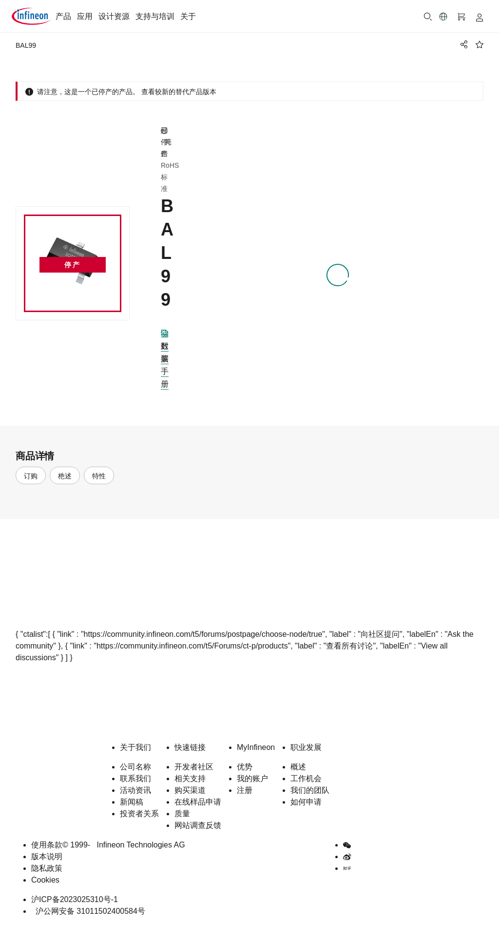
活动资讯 (135, 790)
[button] (443, 16)
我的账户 (252, 778)
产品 (63, 16)
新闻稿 (131, 802)
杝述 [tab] (65, 476)
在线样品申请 (197, 802)
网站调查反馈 (197, 825)
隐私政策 (46, 868)
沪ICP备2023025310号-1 (74, 899)
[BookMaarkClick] (479, 44)
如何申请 (306, 802)
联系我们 (135, 778)
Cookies (45, 880)
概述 (298, 767)
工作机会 (306, 778)
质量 (182, 813)
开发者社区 (193, 767)
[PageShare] (462, 44)
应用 (85, 16)
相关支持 (190, 778)
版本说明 (46, 856)
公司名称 (135, 767)
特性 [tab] (99, 476)
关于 (188, 16)
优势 (244, 767)
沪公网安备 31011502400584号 (88, 911)
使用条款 (46, 845)
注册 (244, 790)
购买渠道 (190, 790)
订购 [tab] (31, 476)
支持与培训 (154, 16)
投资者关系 (139, 813)
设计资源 (114, 16)
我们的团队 (309, 790)
